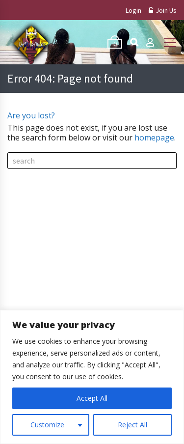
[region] (92, 377)
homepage (154, 137)
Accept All (92, 398)
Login (133, 10)
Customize (47, 424)
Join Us (163, 10)
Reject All (132, 424)
